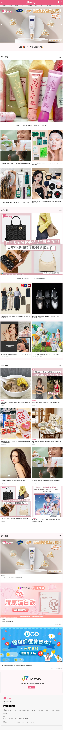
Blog (23, 718)
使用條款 (23, 722)
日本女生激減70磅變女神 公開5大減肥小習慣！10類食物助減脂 (46, 402)
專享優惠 (57, 710)
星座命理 (36, 5)
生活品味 (17, 5)
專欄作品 (43, 710)
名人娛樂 (23, 5)
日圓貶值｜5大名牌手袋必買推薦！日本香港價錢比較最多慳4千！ (31, 278)
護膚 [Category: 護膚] (33, 479)
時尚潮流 (10, 5)
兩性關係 (42, 5)
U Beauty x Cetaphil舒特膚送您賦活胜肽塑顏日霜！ (12, 577)
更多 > (60, 57)
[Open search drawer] (61, 2)
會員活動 (52, 710)
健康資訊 (30, 5)
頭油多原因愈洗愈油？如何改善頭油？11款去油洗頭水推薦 (16, 202)
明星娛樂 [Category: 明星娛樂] (2, 479)
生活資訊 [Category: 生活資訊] (34, 439)
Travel (12, 718)
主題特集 (47, 710)
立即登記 (31, 687)
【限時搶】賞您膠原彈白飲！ (7, 621)
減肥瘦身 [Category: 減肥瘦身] (34, 400)
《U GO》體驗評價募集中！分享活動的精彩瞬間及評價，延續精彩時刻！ (17, 665)
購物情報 (49, 5)
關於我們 (5, 722)
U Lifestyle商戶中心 (11, 722)
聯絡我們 (32, 722)
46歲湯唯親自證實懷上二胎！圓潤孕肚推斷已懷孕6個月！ (13, 480)
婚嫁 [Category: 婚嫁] (2, 439)
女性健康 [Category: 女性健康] (2, 400)
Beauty (19, 718)
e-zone (26, 718)
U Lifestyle (5, 718)
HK (9, 718)
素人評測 (38, 710)
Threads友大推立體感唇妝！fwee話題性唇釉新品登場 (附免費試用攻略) (31, 125)
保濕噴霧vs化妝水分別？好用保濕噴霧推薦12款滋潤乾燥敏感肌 (16, 163)
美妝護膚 (4, 5)
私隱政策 (27, 722)
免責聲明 (18, 722)
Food (16, 718)
